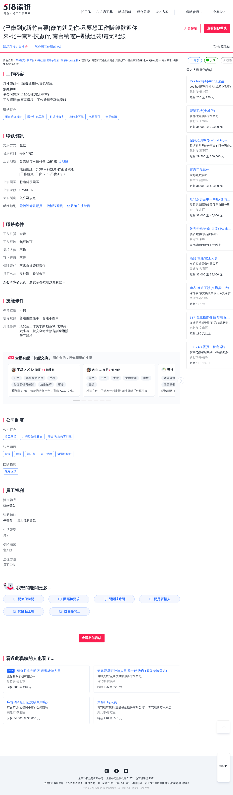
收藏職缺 (223, 46)
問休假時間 (26, 599)
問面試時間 (117, 599)
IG (107, 771)
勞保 (8, 454)
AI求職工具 (104, 12)
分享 (194, 60)
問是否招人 (162, 599)
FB (116, 771)
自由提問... (72, 611)
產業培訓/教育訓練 (60, 436)
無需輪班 (111, 116)
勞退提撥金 (64, 454)
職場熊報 (124, 12)
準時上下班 (76, 116)
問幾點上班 (26, 611)
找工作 (86, 12)
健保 (19, 454)
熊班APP (223, 765)
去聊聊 (192, 28)
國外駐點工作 (35, 116)
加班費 (31, 454)
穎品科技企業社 (69, 60)
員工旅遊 (11, 436)
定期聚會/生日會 (32, 436)
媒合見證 (143, 12)
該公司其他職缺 (48, 46)
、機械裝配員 (53, 206)
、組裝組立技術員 (77, 206)
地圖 (65, 161)
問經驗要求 (71, 599)
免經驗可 (95, 116)
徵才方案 (162, 12)
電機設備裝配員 (31, 206)
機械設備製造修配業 (48, 60)
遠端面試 (11, 471)
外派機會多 (57, 116)
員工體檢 (46, 454)
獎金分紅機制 (13, 116)
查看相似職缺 (217, 28)
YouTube (126, 771)
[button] (76, 400)
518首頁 (20, 60)
